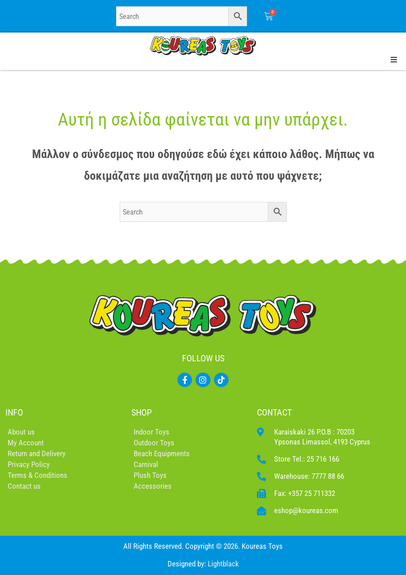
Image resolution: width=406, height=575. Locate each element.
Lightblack (223, 563)
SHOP (141, 412)
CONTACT (274, 412)
